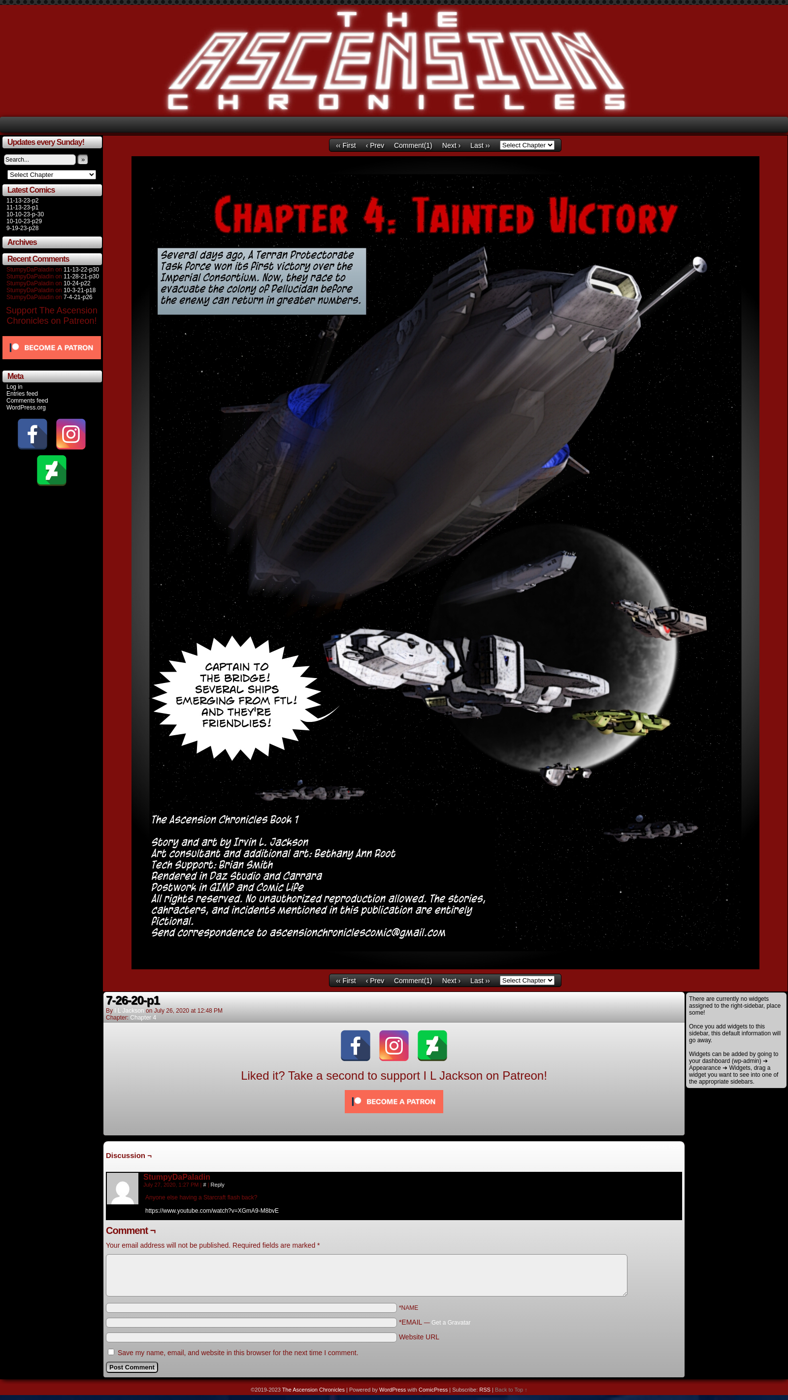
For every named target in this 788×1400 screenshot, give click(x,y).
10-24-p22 (77, 283)
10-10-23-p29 (24, 221)
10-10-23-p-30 (25, 214)
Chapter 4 (143, 1017)
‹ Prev (375, 145)
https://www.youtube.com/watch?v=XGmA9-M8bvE (212, 1210)
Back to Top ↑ (511, 1390)
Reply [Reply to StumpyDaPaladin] (218, 1185)
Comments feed (27, 400)
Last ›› (480, 145)
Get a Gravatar (450, 1322)
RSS (485, 1390)
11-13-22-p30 (81, 269)
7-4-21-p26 (78, 297)
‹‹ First (346, 145)
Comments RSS (660, 1147)
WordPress (392, 1390)
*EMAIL (435, 1322)
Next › (451, 145)
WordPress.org (26, 407)
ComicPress (433, 1390)
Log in (14, 386)
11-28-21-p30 (81, 276)
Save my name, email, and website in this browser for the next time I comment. (238, 1353)
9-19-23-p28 (22, 228)
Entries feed (22, 393)
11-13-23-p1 (22, 207)
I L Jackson (129, 1010)
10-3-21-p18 (80, 290)
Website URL (419, 1337)
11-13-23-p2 (22, 200)
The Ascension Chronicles (313, 1390)
